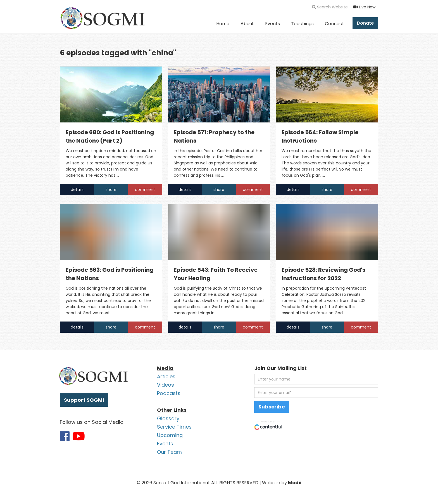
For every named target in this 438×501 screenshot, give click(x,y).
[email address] (316, 392)
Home (222, 23)
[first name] (316, 379)
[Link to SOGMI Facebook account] (65, 436)
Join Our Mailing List (280, 368)
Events (272, 23)
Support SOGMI (84, 399)
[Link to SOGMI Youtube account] (78, 436)
